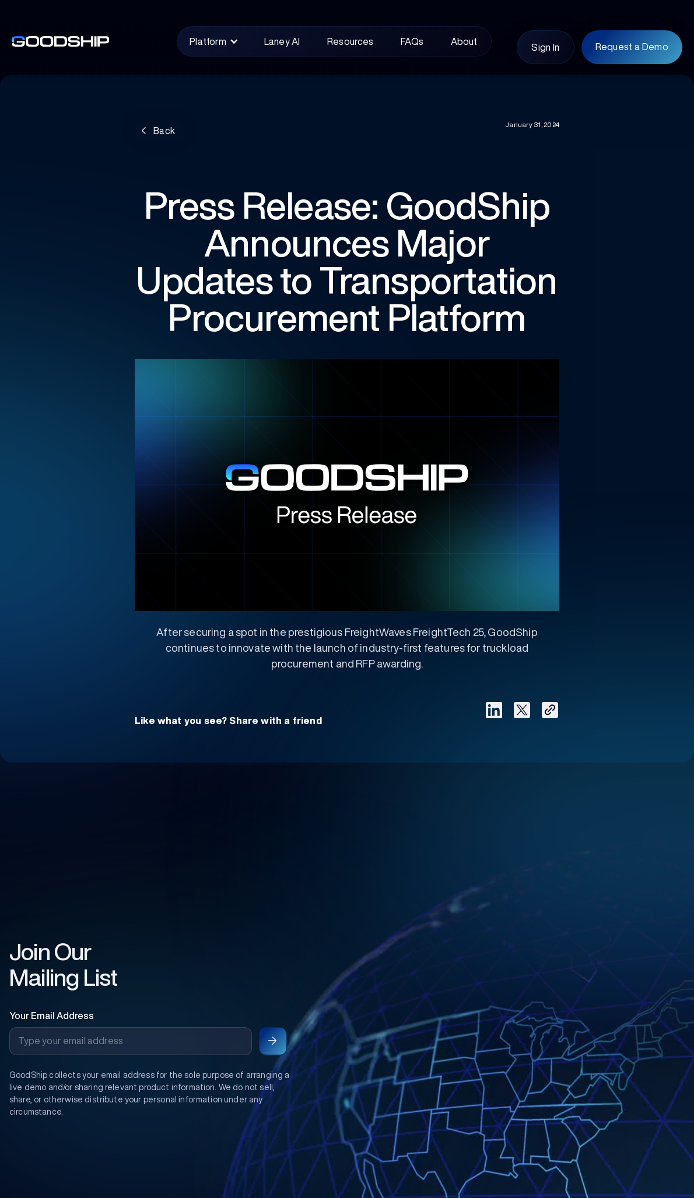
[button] (214, 41)
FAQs (412, 41)
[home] (82, 41)
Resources (350, 41)
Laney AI (282, 41)
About (464, 41)
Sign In (545, 47)
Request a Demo (631, 46)
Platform (208, 41)
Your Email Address (51, 1015)
